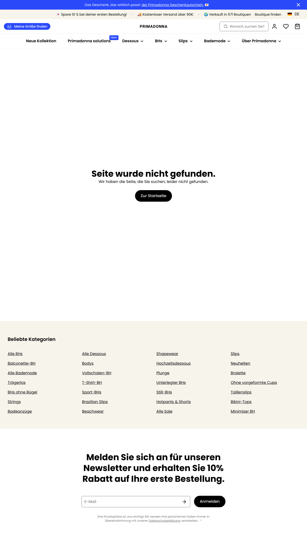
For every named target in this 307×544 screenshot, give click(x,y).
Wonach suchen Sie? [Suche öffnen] (244, 26)
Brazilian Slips (95, 402)
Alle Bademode (22, 373)
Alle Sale (164, 411)
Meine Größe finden (27, 26)
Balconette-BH (21, 363)
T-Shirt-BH (92, 382)
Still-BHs (164, 392)
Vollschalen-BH (96, 373)
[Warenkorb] (297, 26)
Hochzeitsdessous (173, 363)
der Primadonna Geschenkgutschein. (173, 5)
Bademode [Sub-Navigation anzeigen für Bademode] (217, 41)
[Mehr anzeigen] (200, 520)
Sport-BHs (91, 392)
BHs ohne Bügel (22, 392)
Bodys (88, 363)
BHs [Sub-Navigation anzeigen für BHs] (161, 41)
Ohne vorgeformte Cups (254, 382)
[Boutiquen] (261, 14)
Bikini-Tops (241, 402)
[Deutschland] (295, 14)
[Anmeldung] (274, 26)
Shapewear (167, 354)
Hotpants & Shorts (173, 402)
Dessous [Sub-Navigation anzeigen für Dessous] (132, 41)
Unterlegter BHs (171, 382)
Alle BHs (15, 354)
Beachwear (93, 411)
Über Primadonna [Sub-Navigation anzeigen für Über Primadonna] (261, 41)
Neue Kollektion (41, 41)
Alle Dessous (94, 354)
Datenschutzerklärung (164, 521)
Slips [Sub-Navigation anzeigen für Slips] (186, 41)
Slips (235, 354)
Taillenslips (241, 392)
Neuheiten (240, 363)
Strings (14, 402)
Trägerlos (17, 382)
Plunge (162, 373)
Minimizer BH (243, 411)
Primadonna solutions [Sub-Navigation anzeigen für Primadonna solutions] (92, 39)
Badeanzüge (20, 411)
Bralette (238, 373)
